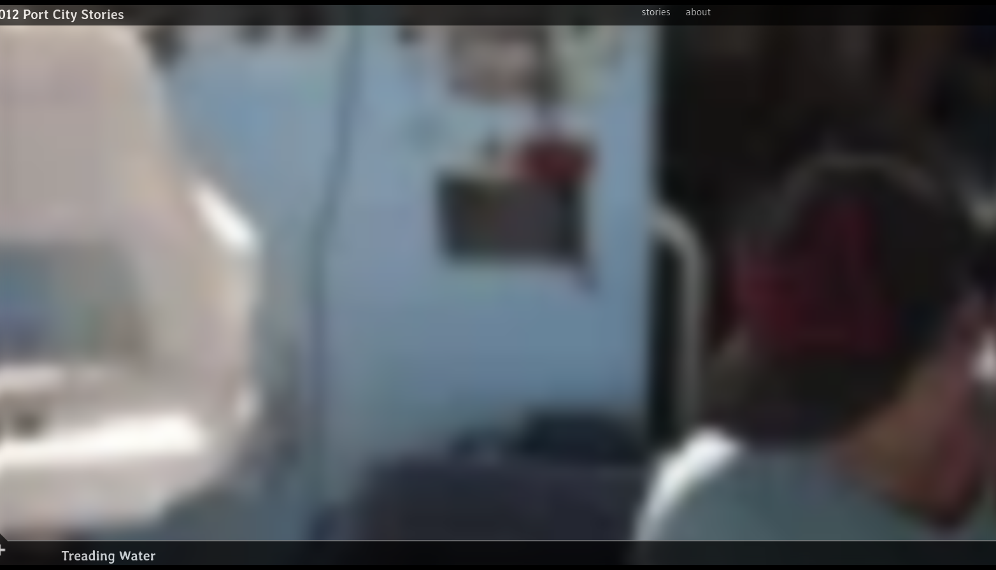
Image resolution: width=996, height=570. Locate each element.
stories (656, 11)
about (698, 11)
